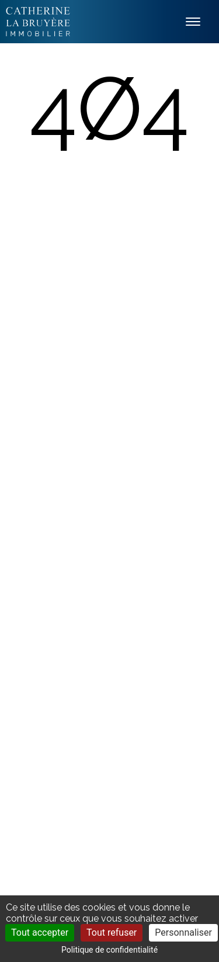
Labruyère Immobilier (38, 21)
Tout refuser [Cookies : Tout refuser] (111, 932)
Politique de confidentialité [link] (109, 949)
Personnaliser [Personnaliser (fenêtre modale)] (183, 932)
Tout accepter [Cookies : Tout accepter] (39, 932)
